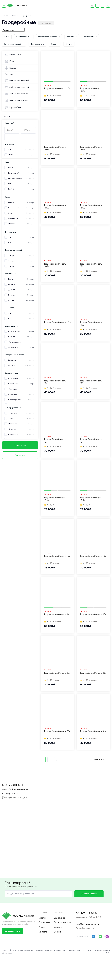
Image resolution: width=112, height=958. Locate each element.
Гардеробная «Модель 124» (91, 440)
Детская (11, 289)
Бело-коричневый (15, 178)
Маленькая (12, 424)
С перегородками (15, 399)
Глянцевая (12, 360)
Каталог (42, 917)
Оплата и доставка (63, 922)
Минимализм (13, 218)
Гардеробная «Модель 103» (55, 148)
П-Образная (13, 434)
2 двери (11, 255)
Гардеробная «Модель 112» (57, 322)
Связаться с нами (12, 930)
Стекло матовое (14, 342)
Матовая (11, 365)
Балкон (11, 279)
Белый (10, 183)
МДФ (10, 155)
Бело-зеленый (13, 173)
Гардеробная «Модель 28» (57, 731)
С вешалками (13, 384)
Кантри (11, 202)
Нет (9, 242)
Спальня (11, 300)
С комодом (12, 394)
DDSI (108, 952)
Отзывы (57, 931)
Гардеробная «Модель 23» (93, 673)
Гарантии (58, 927)
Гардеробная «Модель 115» (91, 382)
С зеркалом (12, 389)
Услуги (41, 927)
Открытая (12, 429)
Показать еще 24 (100, 759)
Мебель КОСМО (12, 785)
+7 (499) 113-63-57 (10, 793)
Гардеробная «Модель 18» (93, 556)
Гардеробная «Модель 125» (55, 499)
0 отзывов (55, 95)
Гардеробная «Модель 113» (91, 323)
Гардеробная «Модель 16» (57, 556)
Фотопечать (13, 347)
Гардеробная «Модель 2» (56, 614)
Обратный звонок (89, 893)
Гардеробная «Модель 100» (91, 90)
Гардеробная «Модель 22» (57, 673)
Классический (13, 208)
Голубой (11, 189)
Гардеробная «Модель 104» (91, 148)
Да (9, 237)
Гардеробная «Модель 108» (55, 265)
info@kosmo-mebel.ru (87, 924)
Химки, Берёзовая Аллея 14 (15, 789)
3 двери (11, 261)
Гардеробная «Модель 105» (55, 206)
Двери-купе (12, 413)
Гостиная (11, 284)
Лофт (10, 213)
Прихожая (12, 295)
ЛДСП (10, 149)
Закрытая (12, 418)
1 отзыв (90, 95)
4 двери (11, 266)
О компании (44, 922)
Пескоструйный (14, 331)
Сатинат (11, 336)
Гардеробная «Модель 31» (93, 731)
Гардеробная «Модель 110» (91, 265)
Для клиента (59, 917)
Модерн (11, 224)
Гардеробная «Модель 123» (55, 440)
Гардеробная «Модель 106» (91, 206)
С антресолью (13, 378)
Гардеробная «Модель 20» (93, 614)
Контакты (42, 931)
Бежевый (11, 168)
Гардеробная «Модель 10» (57, 88)
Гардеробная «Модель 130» (91, 499)
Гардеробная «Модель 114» (55, 382)
